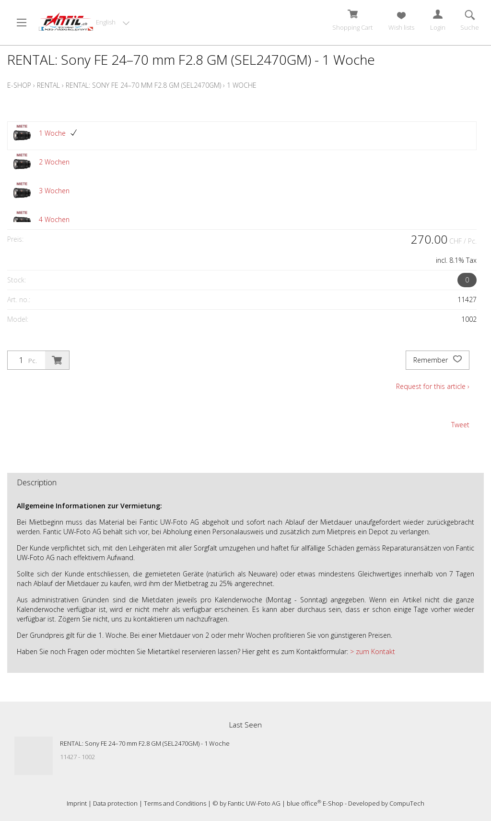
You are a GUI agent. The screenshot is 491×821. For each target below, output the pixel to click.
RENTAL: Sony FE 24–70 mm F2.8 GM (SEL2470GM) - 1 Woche (145, 743)
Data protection (115, 803)
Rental (48, 85)
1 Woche (242, 85)
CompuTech (406, 803)
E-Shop (19, 85)
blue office (304, 803)
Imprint (77, 803)
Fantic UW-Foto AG (254, 803)
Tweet (460, 424)
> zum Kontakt (371, 651)
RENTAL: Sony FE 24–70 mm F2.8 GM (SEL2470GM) (143, 85)
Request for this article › (432, 386)
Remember (437, 360)
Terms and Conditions (175, 803)
